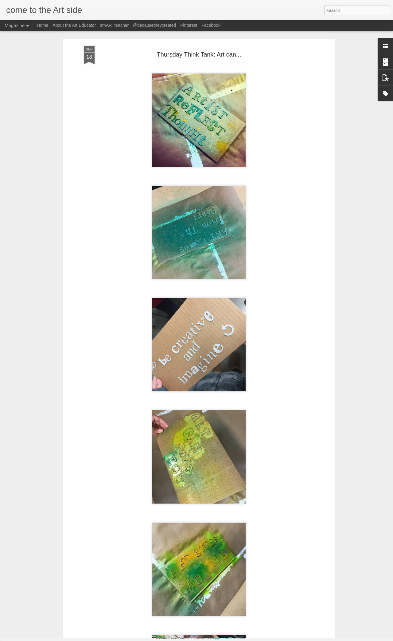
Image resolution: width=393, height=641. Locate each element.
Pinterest (188, 25)
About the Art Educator (74, 25)
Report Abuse (234, 637)
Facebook (210, 25)
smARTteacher (115, 25)
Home (42, 25)
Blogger (215, 637)
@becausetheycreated (154, 25)
